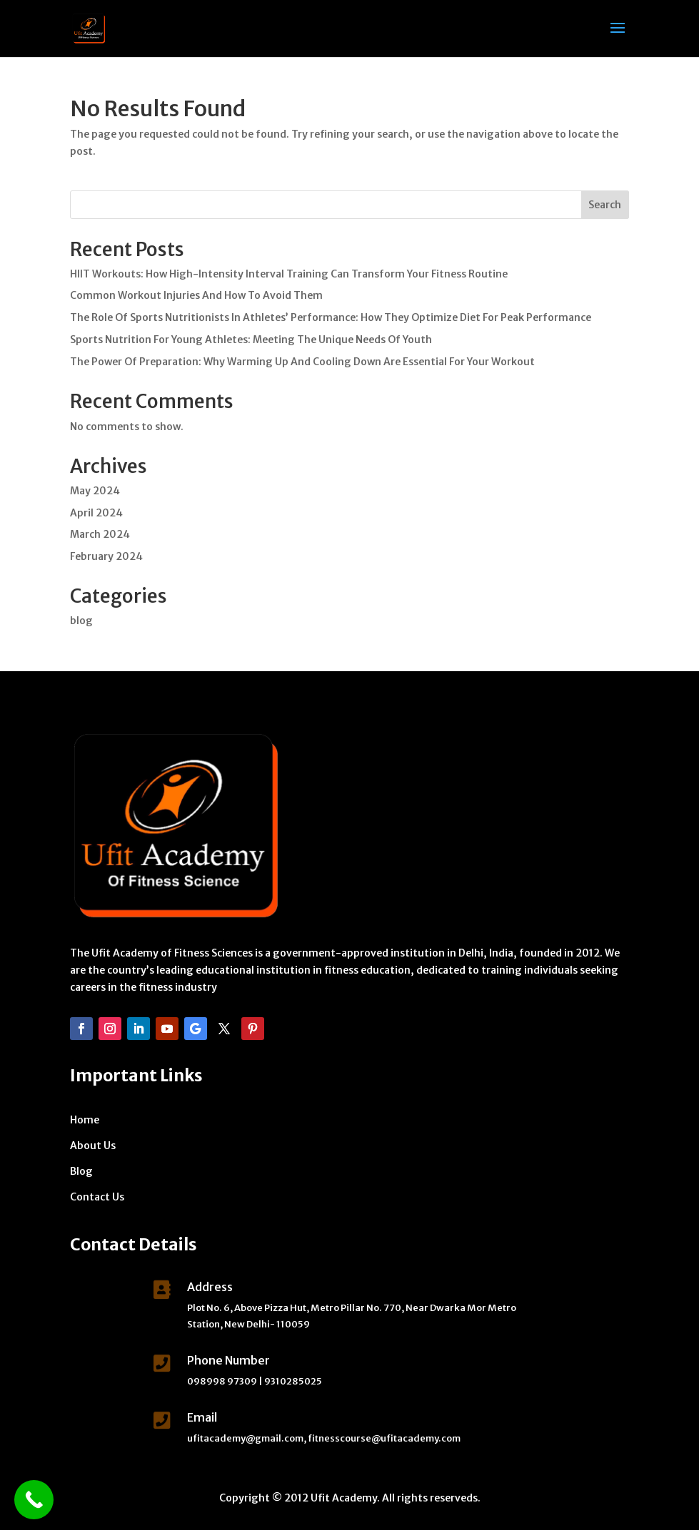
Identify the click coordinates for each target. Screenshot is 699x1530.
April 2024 (96, 512)
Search (604, 204)
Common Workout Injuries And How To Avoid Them (196, 295)
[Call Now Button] (34, 1499)
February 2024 (106, 556)
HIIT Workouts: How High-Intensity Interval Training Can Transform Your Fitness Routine (289, 273)
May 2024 (95, 490)
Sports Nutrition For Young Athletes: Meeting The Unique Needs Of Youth (251, 339)
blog (81, 620)
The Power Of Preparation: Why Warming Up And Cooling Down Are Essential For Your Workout (302, 361)
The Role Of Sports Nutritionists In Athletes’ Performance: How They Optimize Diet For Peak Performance (330, 317)
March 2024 (100, 534)
